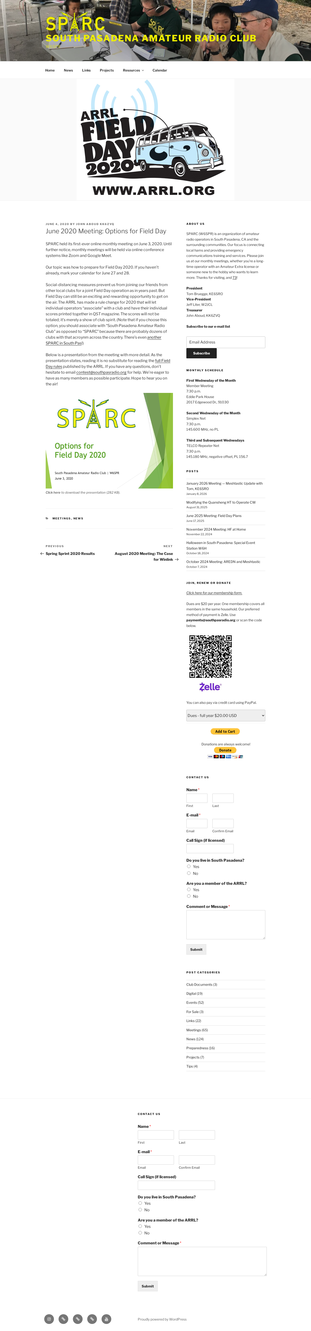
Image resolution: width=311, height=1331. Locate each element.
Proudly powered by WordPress (162, 1319)
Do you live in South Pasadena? (215, 860)
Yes (196, 866)
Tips (189, 1066)
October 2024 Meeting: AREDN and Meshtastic (223, 562)
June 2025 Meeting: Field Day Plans (214, 516)
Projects (107, 70)
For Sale (192, 1012)
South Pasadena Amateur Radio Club (151, 38)
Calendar (160, 70)
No (195, 873)
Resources (134, 70)
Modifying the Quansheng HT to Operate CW (221, 502)
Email (190, 831)
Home (50, 70)
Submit (196, 949)
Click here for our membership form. (214, 593)
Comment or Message (208, 906)
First (189, 806)
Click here (53, 492)
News (68, 70)
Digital (191, 993)
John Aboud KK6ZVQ (95, 224)
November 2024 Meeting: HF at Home (216, 529)
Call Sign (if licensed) (205, 840)
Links (86, 70)
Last (215, 806)
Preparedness (197, 1048)
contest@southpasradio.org (101, 372)
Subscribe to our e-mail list (208, 326)
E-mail (193, 815)
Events (191, 1002)
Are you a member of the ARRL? (216, 883)
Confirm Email (222, 831)
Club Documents (199, 984)
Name (192, 790)
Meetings (61, 518)
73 (235, 277)
